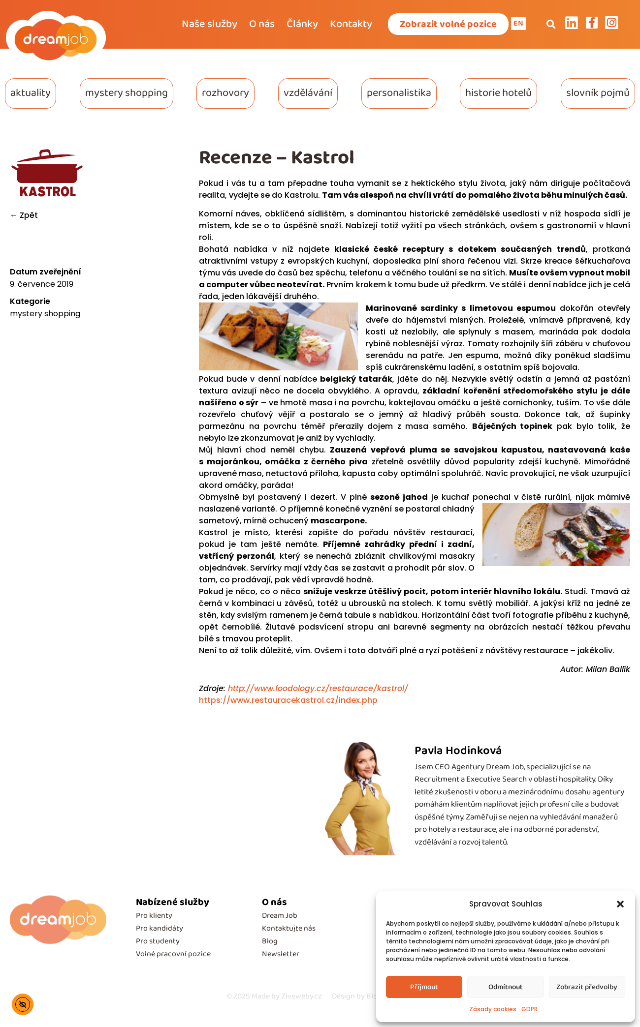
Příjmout (424, 987)
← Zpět (24, 215)
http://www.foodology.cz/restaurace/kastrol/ (316, 688)
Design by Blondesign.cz (373, 996)
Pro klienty (154, 915)
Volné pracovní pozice (173, 954)
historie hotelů (498, 93)
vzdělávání (308, 93)
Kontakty (351, 24)
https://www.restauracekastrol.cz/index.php (288, 700)
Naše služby (209, 24)
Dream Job (279, 915)
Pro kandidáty (159, 928)
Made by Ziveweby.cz (274, 996)
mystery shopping (126, 93)
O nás (262, 24)
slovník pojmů (598, 93)
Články (302, 24)
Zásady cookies (492, 1009)
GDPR (529, 1009)
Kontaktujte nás (289, 928)
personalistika (399, 93)
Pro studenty (158, 941)
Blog (270, 941)
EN (518, 23)
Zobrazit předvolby (586, 987)
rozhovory (225, 93)
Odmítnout (505, 987)
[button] (620, 904)
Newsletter (280, 954)
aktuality (30, 93)
